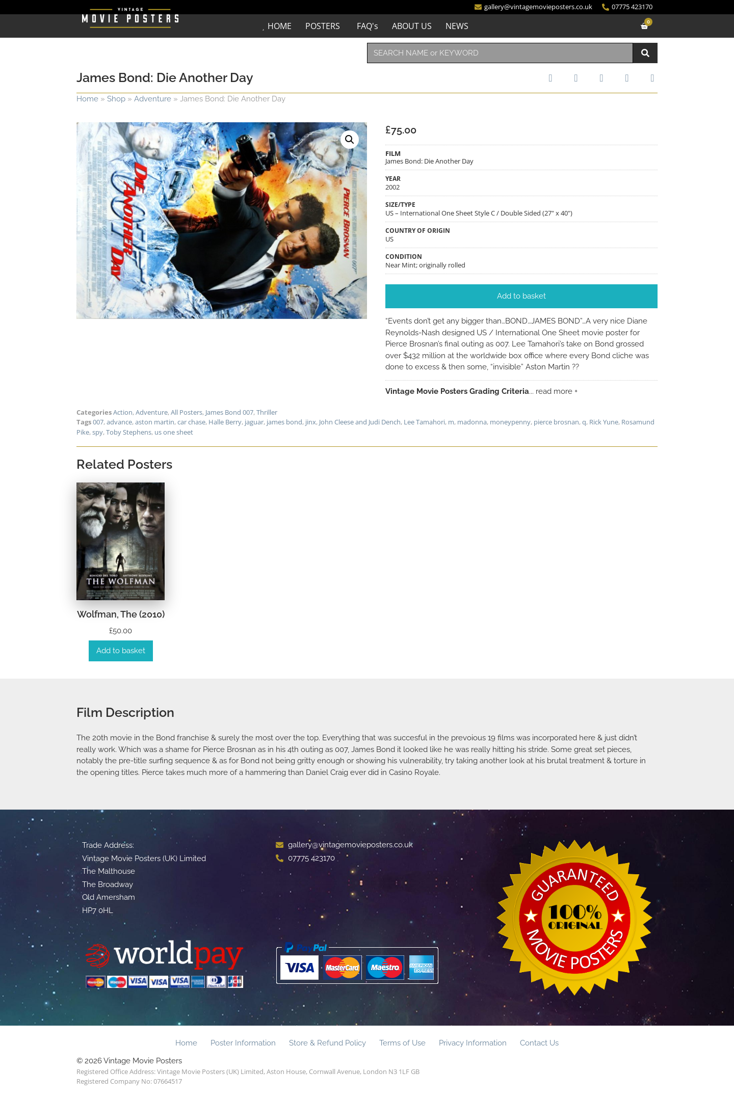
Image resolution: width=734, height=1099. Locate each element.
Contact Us (539, 1043)
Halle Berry (225, 421)
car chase (191, 421)
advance (119, 421)
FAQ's (367, 26)
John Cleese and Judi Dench (360, 421)
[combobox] (500, 53)
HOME (280, 26)
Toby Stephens (128, 432)
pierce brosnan (556, 421)
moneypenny (510, 421)
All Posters (186, 412)
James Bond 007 (229, 412)
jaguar (254, 421)
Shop (116, 98)
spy (97, 432)
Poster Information (243, 1043)
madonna (472, 421)
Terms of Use (402, 1043)
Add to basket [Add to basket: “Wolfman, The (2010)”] (120, 650)
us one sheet (173, 432)
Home (87, 98)
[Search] (645, 53)
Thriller (266, 412)
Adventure (152, 98)
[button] (349, 139)
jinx (310, 421)
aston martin (154, 421)
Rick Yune (603, 421)
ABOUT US (412, 26)
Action (123, 412)
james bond (284, 421)
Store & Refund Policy (327, 1043)
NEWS (456, 26)
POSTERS (322, 26)
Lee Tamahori (424, 421)
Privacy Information (473, 1043)
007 (98, 421)
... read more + (553, 391)
